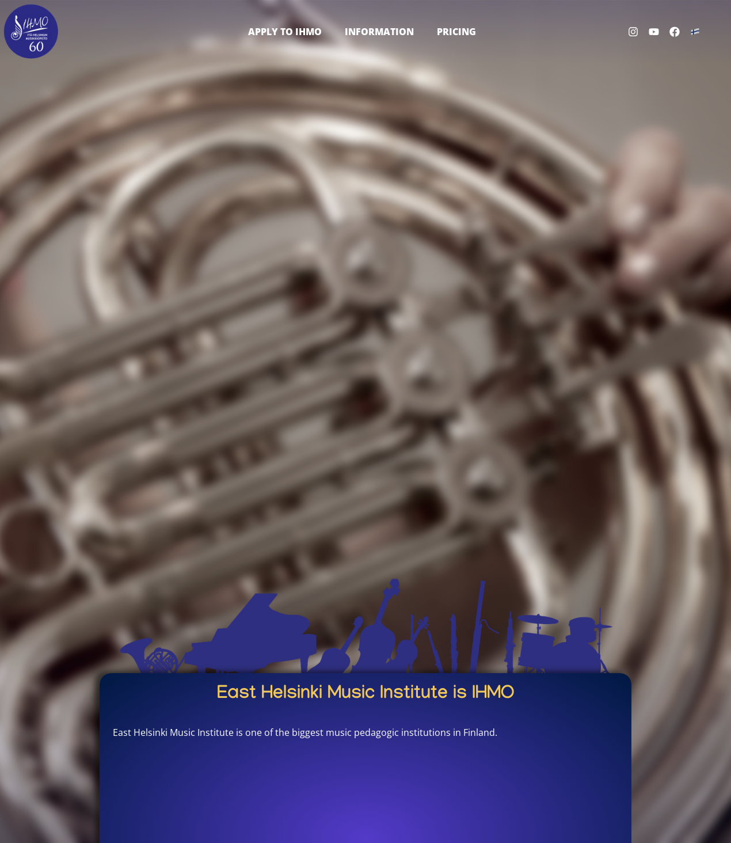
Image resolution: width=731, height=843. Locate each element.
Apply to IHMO (285, 31)
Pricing (456, 31)
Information (379, 31)
